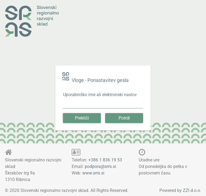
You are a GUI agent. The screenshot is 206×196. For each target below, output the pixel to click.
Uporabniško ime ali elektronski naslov (100, 94)
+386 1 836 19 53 (105, 160)
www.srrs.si (93, 173)
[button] (82, 118)
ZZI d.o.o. (192, 190)
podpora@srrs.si (100, 166)
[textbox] (103, 105)
